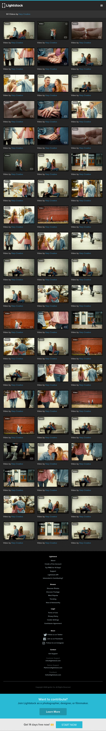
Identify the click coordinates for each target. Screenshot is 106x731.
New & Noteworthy (53, 602)
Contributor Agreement (53, 623)
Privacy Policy (53, 616)
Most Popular (53, 595)
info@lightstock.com (53, 660)
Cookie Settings (53, 620)
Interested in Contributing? (53, 578)
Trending (53, 599)
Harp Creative (24, 14)
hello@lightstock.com (53, 675)
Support (53, 571)
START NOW (69, 725)
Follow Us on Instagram (55, 643)
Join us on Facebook (55, 638)
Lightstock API (53, 574)
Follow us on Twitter (55, 634)
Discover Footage (53, 592)
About (53, 560)
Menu (101, 5)
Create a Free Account (53, 564)
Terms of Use (53, 612)
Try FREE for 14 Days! (53, 567)
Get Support (53, 653)
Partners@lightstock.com (53, 667)
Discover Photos (53, 588)
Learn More (53, 712)
